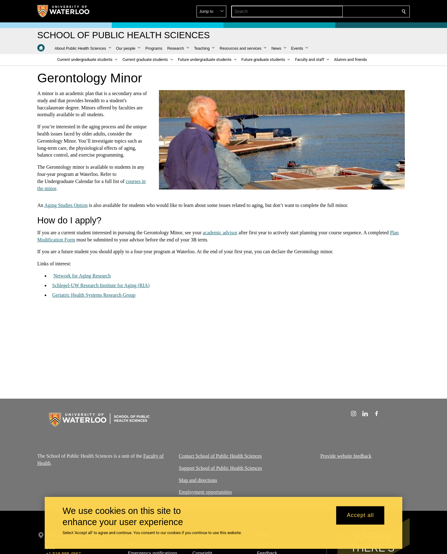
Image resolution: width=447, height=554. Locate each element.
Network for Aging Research (82, 275)
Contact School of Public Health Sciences (220, 456)
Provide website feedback (345, 456)
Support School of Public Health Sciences (220, 468)
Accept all (360, 515)
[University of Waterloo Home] (63, 11)
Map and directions (198, 480)
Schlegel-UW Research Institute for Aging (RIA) (101, 285)
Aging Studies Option (66, 205)
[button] (358, 11)
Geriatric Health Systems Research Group (93, 295)
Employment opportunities (205, 492)
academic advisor (220, 232)
